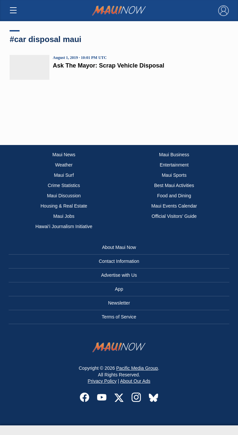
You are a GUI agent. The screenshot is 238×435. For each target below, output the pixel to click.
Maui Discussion (64, 195)
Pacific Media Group (137, 368)
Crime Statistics (64, 185)
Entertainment (174, 165)
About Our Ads (135, 381)
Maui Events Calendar (174, 206)
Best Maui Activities (174, 185)
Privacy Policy (102, 381)
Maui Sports (174, 175)
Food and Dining (174, 195)
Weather (64, 165)
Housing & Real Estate (63, 206)
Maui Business (174, 154)
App (119, 289)
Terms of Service (119, 316)
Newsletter (119, 303)
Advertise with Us (119, 275)
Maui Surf (64, 175)
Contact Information (119, 261)
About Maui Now (119, 247)
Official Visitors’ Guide (174, 216)
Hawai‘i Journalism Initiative (63, 226)
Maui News (63, 154)
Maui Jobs (64, 216)
